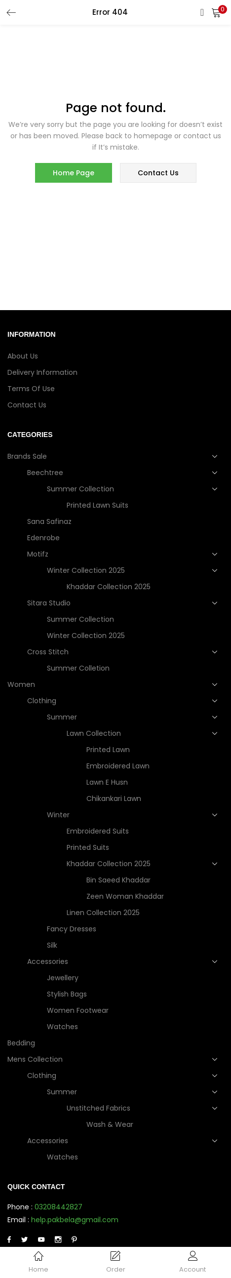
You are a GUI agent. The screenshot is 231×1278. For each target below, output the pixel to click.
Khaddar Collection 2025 (109, 587)
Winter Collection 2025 (87, 570)
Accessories (48, 961)
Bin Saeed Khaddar (118, 880)
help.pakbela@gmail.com (74, 1220)
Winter (59, 815)
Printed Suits (88, 847)
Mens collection (36, 1059)
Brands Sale (28, 456)
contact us (158, 173)
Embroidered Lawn (118, 766)
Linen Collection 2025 (103, 913)
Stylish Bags (67, 994)
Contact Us (26, 405)
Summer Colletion (78, 668)
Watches (62, 1027)
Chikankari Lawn (113, 798)
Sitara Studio (50, 603)
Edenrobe (43, 538)
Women (22, 684)
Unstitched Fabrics (99, 1108)
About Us (22, 356)
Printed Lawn (108, 750)
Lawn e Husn (107, 782)
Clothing (42, 701)
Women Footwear (78, 1010)
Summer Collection (81, 489)
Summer (63, 717)
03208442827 (58, 1207)
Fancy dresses (71, 929)
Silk (52, 945)
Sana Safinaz (49, 521)
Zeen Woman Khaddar (125, 896)
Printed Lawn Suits (97, 505)
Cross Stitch (49, 652)
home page (73, 173)
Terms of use (31, 389)
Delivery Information (42, 372)
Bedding (21, 1043)
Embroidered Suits (98, 831)
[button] (216, 12)
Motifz (38, 554)
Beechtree (46, 473)
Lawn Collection (95, 733)
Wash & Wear (109, 1124)
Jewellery (62, 978)
